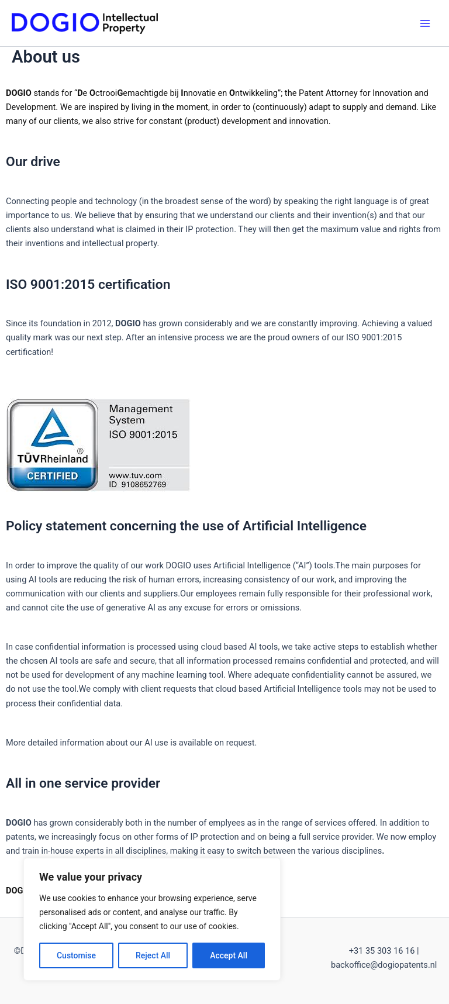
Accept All (228, 955)
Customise (76, 955)
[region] (152, 919)
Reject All (153, 955)
